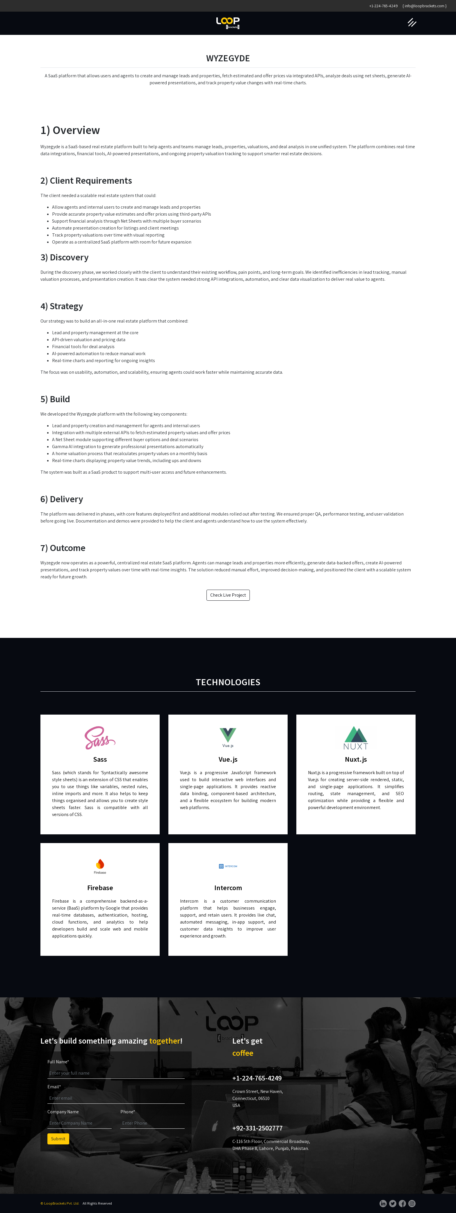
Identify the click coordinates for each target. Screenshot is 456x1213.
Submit (58, 1139)
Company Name (63, 1112)
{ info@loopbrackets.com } (424, 5)
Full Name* (58, 1062)
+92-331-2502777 (257, 1128)
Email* (54, 1087)
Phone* (127, 1112)
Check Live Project (228, 595)
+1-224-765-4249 (383, 5)
